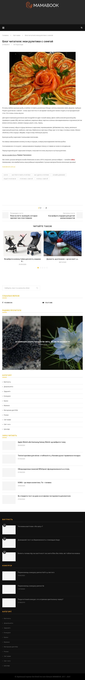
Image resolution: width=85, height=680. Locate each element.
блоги (6, 175)
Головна (5, 35)
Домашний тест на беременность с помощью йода (39, 540)
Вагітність (7, 382)
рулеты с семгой (42, 179)
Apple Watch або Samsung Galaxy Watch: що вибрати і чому (42, 442)
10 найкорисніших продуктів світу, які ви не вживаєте (42, 341)
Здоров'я (7, 391)
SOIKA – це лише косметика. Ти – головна (34, 482)
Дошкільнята (8, 387)
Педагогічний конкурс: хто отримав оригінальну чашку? (40, 599)
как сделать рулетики (41, 175)
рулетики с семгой (26, 179)
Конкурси (7, 396)
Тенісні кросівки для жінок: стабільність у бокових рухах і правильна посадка (49, 455)
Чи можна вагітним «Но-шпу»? (30, 526)
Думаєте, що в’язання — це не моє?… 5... (62, 259)
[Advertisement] (42, 17)
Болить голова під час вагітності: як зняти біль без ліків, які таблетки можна (49, 553)
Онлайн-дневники (59, 175)
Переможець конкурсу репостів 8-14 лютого (36, 572)
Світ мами (16, 35)
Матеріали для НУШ (11, 410)
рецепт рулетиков (10, 179)
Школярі (7, 429)
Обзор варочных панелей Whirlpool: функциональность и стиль (43, 469)
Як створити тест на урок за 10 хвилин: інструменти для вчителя (44, 496)
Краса (6, 401)
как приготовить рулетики (21, 175)
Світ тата (7, 424)
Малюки (7, 405)
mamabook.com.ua (8, 167)
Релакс (6, 415)
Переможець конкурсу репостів (31, 586)
